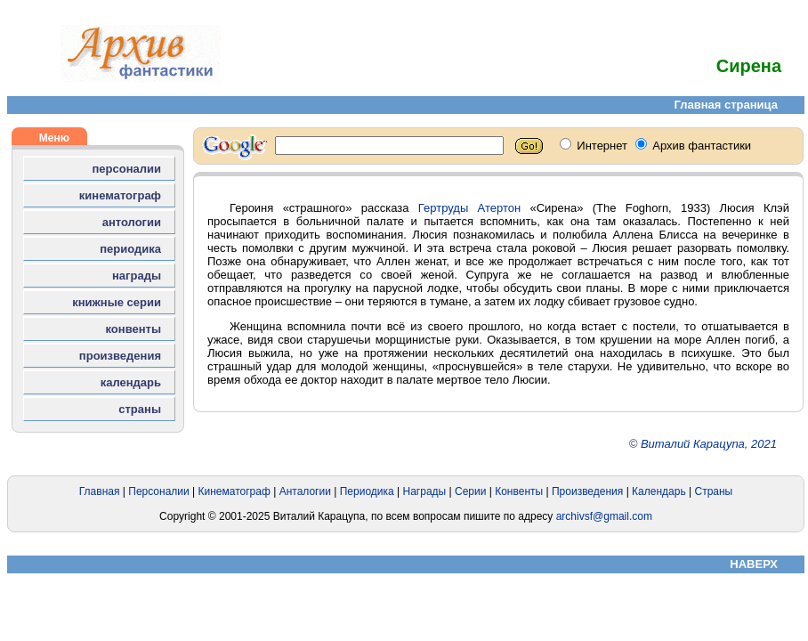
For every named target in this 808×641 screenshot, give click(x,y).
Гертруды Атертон (469, 208)
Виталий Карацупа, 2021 (709, 443)
